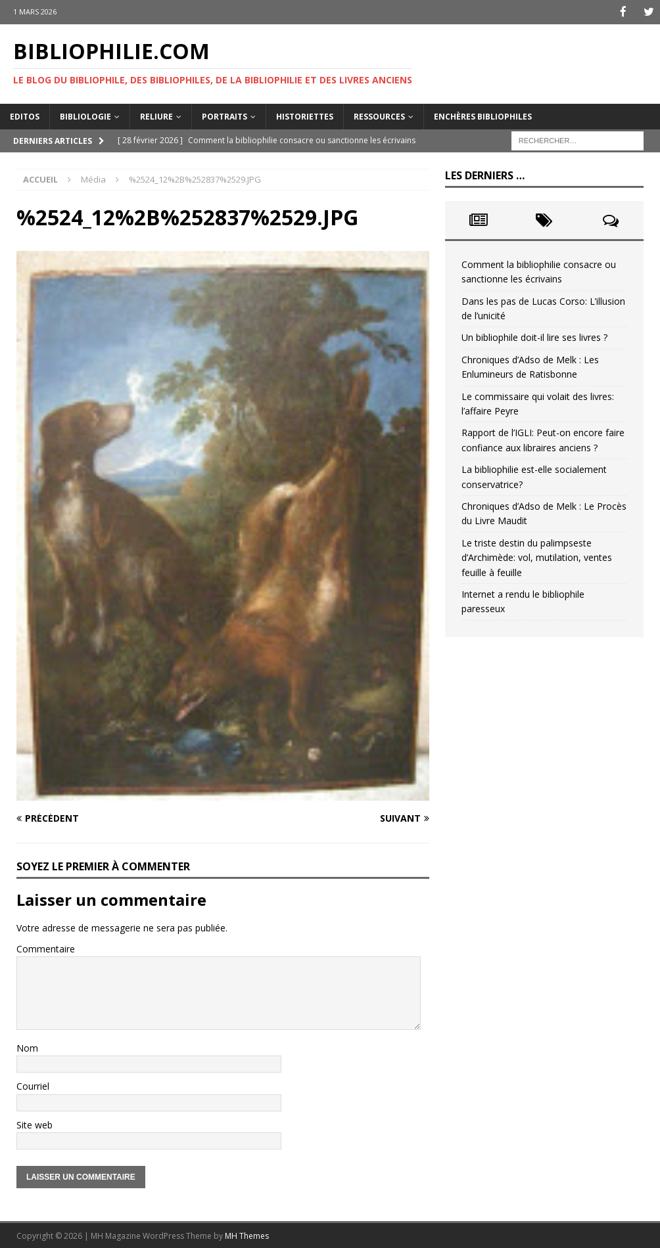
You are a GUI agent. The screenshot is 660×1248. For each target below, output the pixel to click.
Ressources (379, 115)
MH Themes (247, 1234)
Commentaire (45, 948)
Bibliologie (85, 115)
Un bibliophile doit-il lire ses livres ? (534, 336)
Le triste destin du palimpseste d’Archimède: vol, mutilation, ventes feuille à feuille (536, 556)
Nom (27, 1046)
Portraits (224, 115)
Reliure (156, 115)
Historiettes (304, 115)
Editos (24, 115)
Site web (34, 1123)
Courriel (32, 1085)
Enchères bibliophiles (483, 115)
